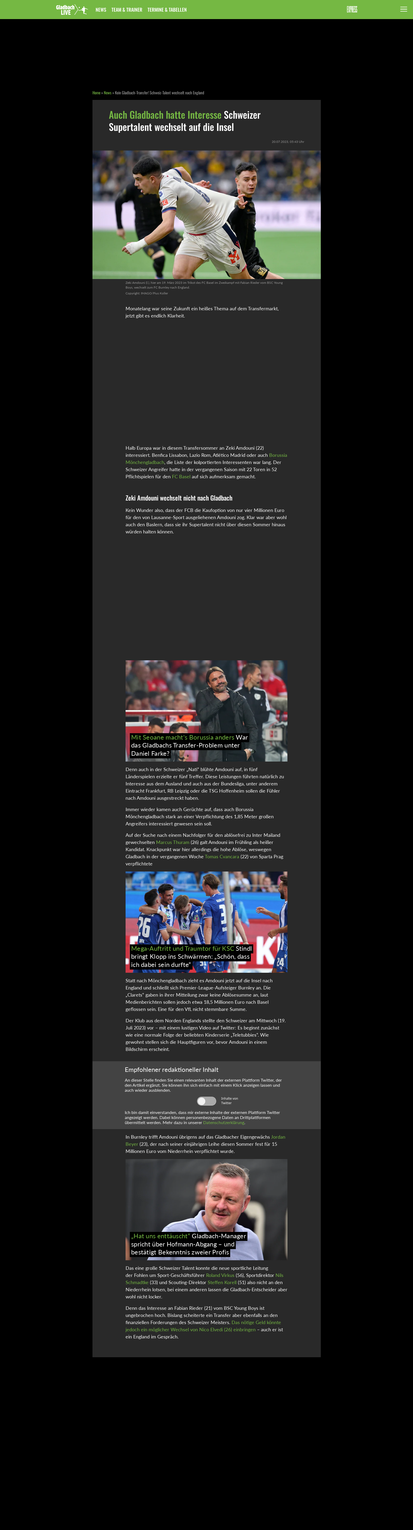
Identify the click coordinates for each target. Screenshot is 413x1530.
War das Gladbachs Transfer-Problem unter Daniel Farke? (189, 745)
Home (96, 92)
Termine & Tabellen (167, 9)
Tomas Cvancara (222, 856)
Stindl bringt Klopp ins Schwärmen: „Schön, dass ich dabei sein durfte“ (191, 956)
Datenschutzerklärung (223, 1122)
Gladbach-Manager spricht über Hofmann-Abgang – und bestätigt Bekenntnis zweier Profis (188, 1244)
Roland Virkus (220, 1275)
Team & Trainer (127, 9)
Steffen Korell (222, 1282)
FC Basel (181, 476)
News (101, 9)
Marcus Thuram (172, 842)
